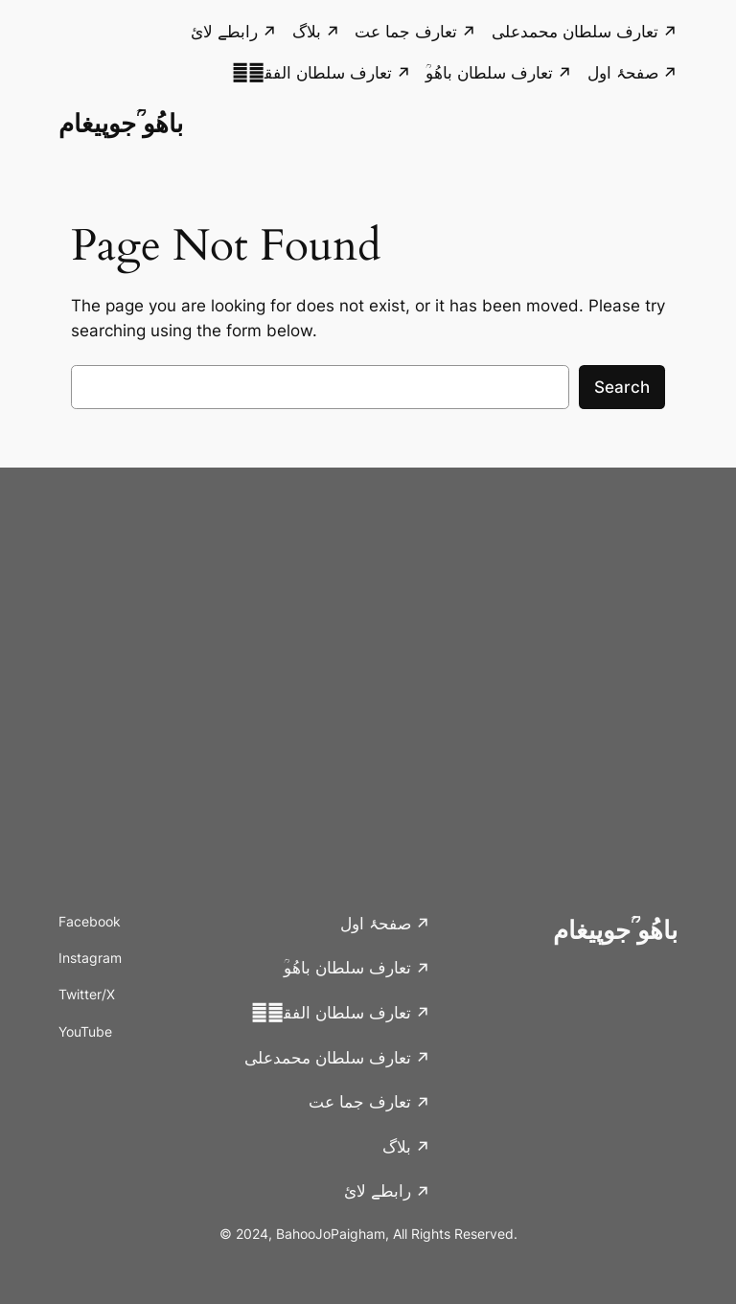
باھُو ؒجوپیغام (120, 123)
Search (622, 387)
